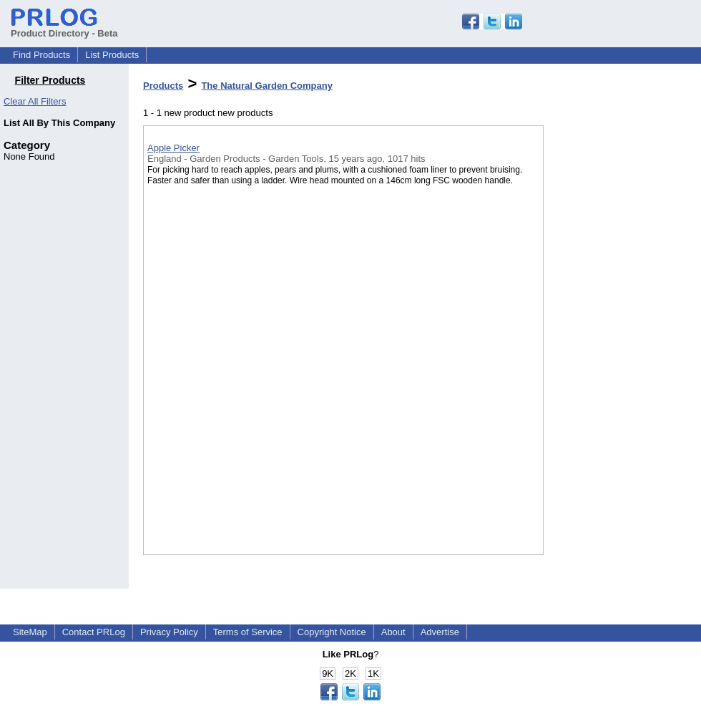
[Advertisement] (615, 372)
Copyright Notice (332, 632)
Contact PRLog (93, 632)
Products (163, 85)
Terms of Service (248, 632)
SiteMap (30, 632)
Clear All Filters (35, 101)
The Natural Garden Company (266, 85)
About (393, 632)
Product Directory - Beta (64, 28)
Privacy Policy (169, 632)
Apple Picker (173, 148)
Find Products (41, 54)
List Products (112, 54)
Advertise (440, 632)
